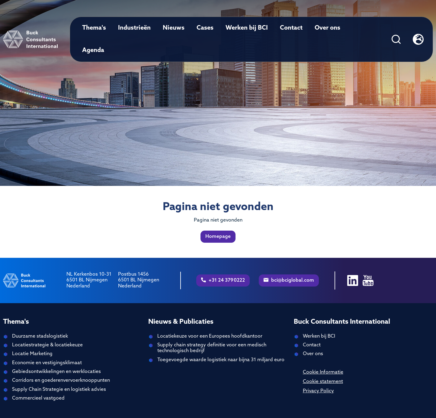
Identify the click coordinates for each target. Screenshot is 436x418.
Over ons (327, 28)
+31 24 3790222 (223, 280)
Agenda (93, 50)
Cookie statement (323, 381)
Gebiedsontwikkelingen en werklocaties (56, 371)
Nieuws (173, 28)
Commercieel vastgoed (38, 398)
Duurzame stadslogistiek (40, 336)
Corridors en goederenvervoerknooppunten (61, 380)
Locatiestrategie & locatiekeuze (47, 345)
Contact (291, 28)
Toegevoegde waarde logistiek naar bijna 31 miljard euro (220, 360)
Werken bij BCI (247, 28)
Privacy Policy (318, 391)
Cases (205, 28)
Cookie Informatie (323, 372)
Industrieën (134, 28)
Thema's (94, 28)
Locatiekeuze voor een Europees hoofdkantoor (209, 336)
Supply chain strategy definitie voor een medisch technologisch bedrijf (211, 348)
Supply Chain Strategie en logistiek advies (59, 389)
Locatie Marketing (32, 354)
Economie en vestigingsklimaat (47, 363)
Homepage (218, 236)
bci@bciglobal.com (289, 280)
